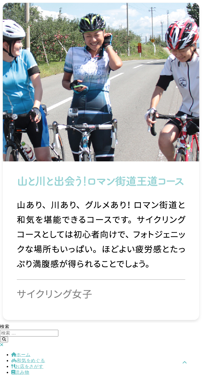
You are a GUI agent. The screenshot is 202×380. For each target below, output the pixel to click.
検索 (5, 326)
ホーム (20, 354)
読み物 (20, 372)
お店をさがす (27, 366)
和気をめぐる (28, 360)
